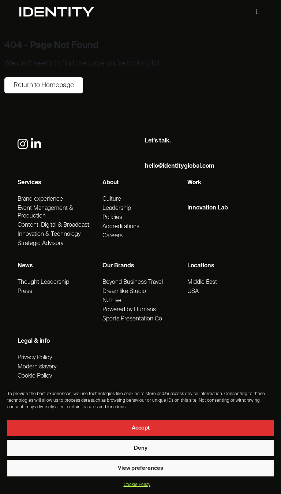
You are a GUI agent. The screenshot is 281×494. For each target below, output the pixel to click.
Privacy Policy (35, 358)
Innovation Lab (207, 208)
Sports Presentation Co (132, 319)
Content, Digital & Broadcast (53, 225)
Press (25, 291)
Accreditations (120, 227)
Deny (140, 448)
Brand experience (40, 199)
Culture (111, 199)
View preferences (140, 468)
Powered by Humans (129, 310)
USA (193, 291)
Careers (112, 236)
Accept (141, 428)
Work (194, 183)
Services (29, 183)
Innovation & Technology (49, 234)
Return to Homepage (44, 85)
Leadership (116, 208)
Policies (112, 217)
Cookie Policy (137, 485)
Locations (200, 266)
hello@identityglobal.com (179, 166)
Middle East (202, 282)
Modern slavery (37, 367)
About (110, 183)
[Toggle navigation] (257, 12)
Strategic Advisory (40, 243)
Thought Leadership (43, 282)
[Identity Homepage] (64, 11)
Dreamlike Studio (124, 291)
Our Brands (118, 266)
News (25, 266)
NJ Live (111, 301)
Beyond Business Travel (132, 282)
